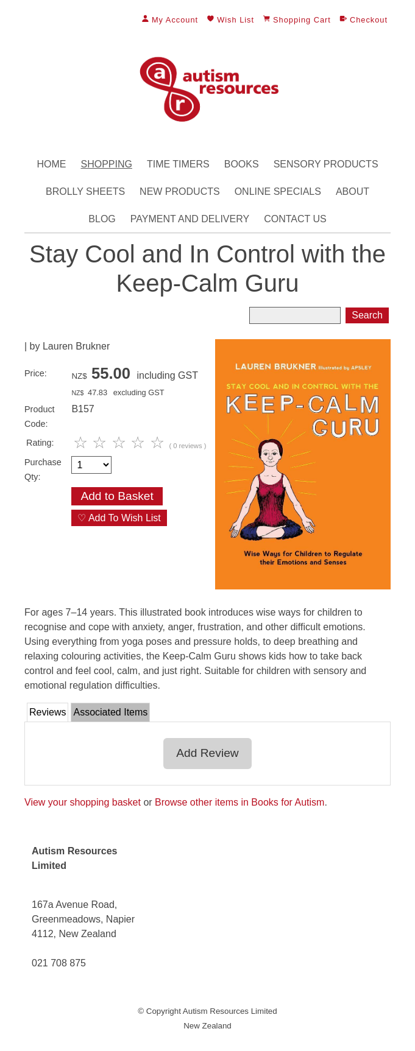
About (352, 191)
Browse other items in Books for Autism (239, 802)
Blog (101, 219)
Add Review (207, 753)
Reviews (47, 712)
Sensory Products (326, 164)
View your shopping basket (82, 802)
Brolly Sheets (85, 191)
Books (241, 164)
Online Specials (278, 191)
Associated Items (110, 712)
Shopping (106, 164)
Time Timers (178, 164)
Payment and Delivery (189, 219)
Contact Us (295, 219)
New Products (180, 191)
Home (51, 164)
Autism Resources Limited (230, 1011)
